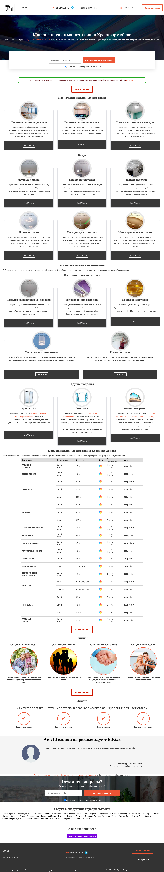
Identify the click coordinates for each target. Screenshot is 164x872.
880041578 (62, 7)
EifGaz (5, 850)
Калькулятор (127, 7)
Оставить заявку (152, 8)
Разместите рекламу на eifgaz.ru (82, 836)
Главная (37, 775)
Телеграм (130, 80)
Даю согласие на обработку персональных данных (82, 67)
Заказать (29, 145)
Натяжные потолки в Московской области (78, 775)
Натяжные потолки (51, 775)
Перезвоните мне (87, 7)
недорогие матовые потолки (38, 40)
